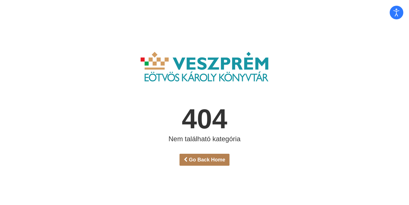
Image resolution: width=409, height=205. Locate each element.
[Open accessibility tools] (396, 12)
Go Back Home (204, 160)
